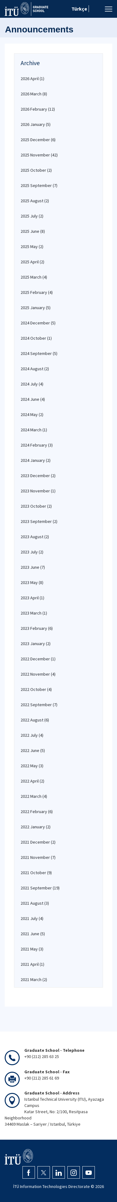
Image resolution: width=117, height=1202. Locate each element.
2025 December (38, 139)
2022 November (38, 674)
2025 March (34, 277)
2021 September (40, 888)
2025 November (39, 155)
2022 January (36, 827)
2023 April (32, 598)
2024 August (35, 368)
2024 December (38, 323)
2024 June (33, 399)
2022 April (32, 781)
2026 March (34, 94)
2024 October (36, 338)
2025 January (36, 307)
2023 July (32, 552)
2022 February (37, 811)
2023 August (35, 536)
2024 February (37, 445)
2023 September (39, 521)
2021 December (38, 842)
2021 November (38, 857)
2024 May (32, 414)
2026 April (32, 78)
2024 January (36, 460)
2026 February (38, 109)
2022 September (39, 704)
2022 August (35, 720)
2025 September (39, 185)
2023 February (37, 628)
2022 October (36, 689)
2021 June (33, 933)
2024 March (34, 430)
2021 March (34, 979)
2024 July (32, 384)
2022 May (32, 766)
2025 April (32, 262)
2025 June (33, 231)
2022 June (33, 750)
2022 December (38, 659)
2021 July (32, 918)
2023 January (36, 643)
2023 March (34, 613)
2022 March (34, 796)
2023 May (32, 582)
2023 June (33, 567)
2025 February (37, 292)
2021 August (35, 903)
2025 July (32, 216)
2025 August (35, 201)
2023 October (36, 506)
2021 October (36, 872)
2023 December (38, 475)
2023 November (38, 491)
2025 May (32, 246)
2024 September (39, 353)
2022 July (32, 735)
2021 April (32, 964)
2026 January (36, 124)
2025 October (36, 170)
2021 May (32, 949)
